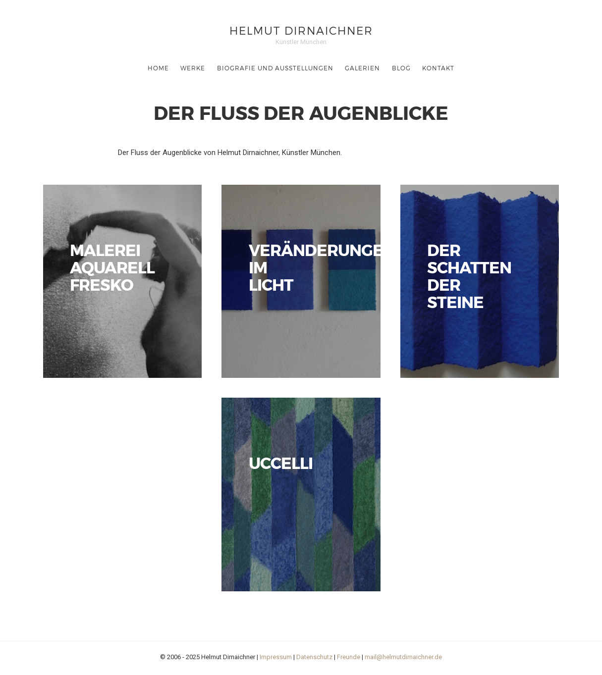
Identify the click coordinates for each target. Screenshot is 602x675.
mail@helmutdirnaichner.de (403, 657)
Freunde (348, 657)
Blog (401, 67)
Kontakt (438, 67)
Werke (192, 67)
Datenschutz (314, 657)
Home (158, 67)
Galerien (362, 67)
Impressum (276, 657)
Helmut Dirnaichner (301, 30)
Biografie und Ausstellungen (275, 67)
